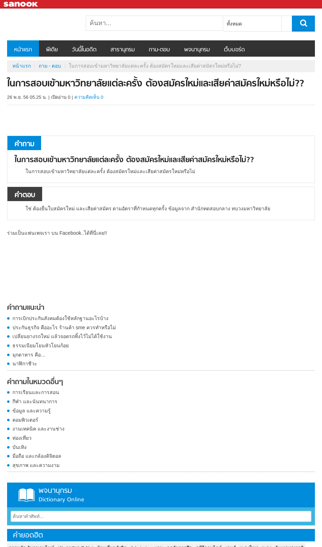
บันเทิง (19, 447)
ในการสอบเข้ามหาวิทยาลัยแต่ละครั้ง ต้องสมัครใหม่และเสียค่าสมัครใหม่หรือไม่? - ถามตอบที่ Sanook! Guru (44, 24)
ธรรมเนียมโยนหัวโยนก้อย (40, 345)
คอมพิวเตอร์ (25, 420)
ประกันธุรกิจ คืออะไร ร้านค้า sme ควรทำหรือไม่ (64, 327)
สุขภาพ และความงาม (36, 465)
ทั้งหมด (234, 24)
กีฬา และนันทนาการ (34, 401)
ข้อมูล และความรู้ (31, 411)
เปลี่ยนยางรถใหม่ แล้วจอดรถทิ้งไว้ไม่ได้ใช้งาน (62, 336)
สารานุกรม (123, 50)
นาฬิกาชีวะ (24, 363)
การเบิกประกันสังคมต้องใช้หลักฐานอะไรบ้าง (60, 318)
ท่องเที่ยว (22, 438)
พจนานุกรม (197, 50)
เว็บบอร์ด (234, 50)
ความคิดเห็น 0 (88, 97)
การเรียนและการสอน (35, 392)
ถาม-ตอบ (159, 50)
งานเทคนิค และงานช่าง (38, 429)
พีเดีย (52, 50)
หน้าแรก (23, 50)
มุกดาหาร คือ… (29, 355)
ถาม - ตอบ (50, 66)
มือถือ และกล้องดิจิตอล (36, 456)
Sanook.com (21, 4)
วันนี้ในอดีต (84, 50)
